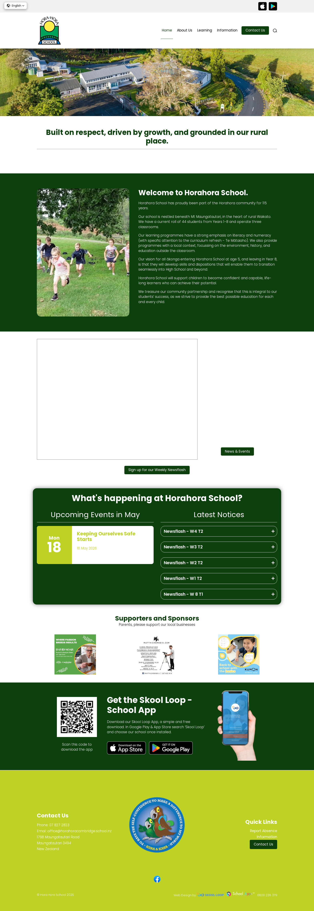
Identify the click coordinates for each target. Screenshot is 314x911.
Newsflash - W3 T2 (183, 547)
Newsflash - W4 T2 (183, 531)
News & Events (237, 451)
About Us (184, 30)
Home (167, 30)
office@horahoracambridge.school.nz (79, 831)
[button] (15, 5)
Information (227, 30)
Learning (204, 30)
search (275, 30)
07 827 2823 (59, 825)
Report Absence (263, 830)
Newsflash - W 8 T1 (183, 594)
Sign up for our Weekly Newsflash (157, 469)
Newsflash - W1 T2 (183, 578)
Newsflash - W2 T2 (183, 563)
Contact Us (255, 30)
